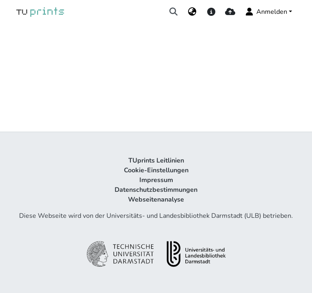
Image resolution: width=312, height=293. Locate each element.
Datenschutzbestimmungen (156, 189)
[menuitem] (192, 12)
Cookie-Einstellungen (156, 170)
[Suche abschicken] (174, 12)
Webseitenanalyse (156, 199)
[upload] (230, 11)
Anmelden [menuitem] (266, 11)
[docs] (211, 11)
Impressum (156, 180)
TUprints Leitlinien (156, 160)
